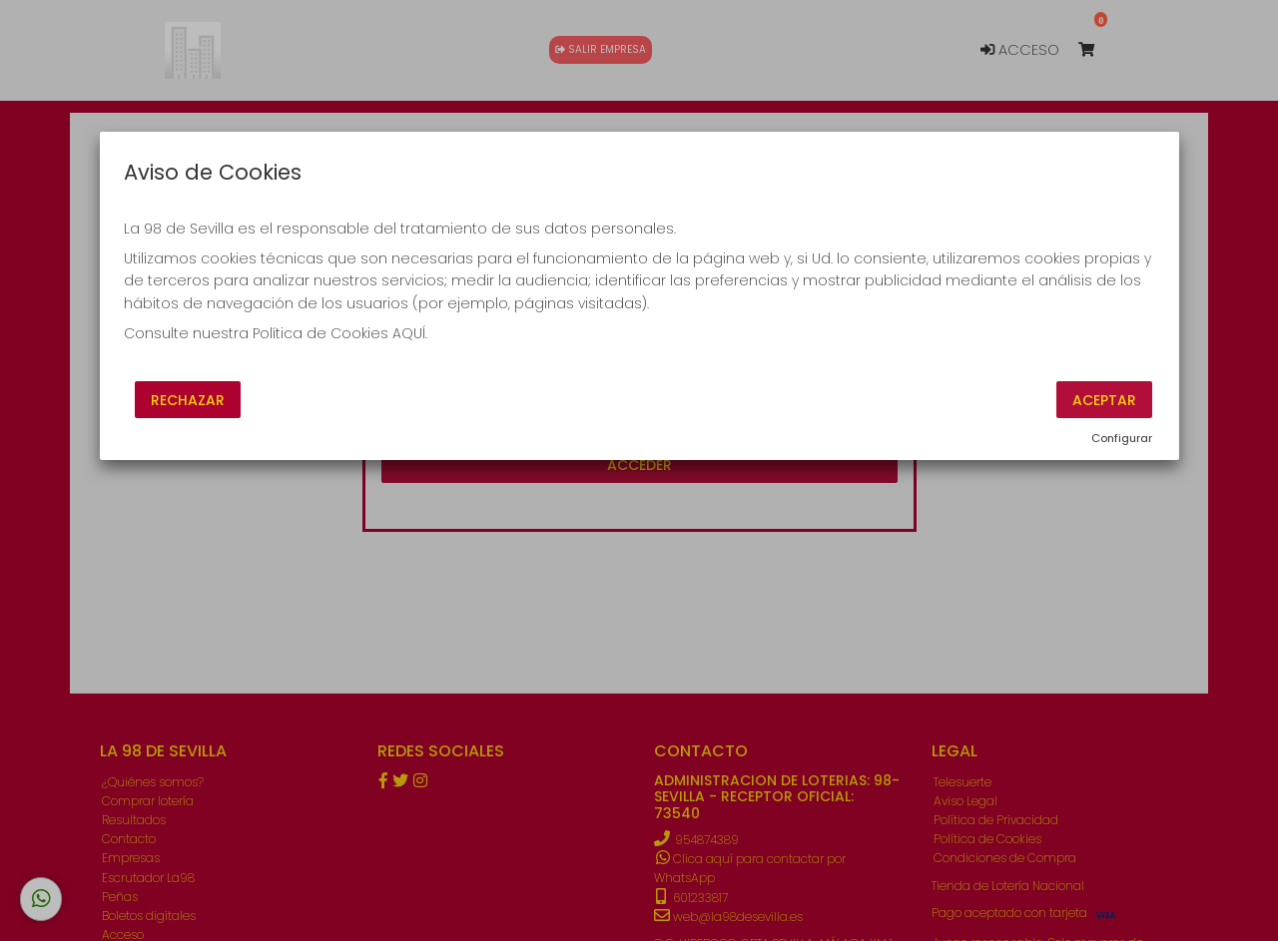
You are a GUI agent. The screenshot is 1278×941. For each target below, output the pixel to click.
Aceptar (1104, 399)
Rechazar (188, 399)
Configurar (1121, 438)
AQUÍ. (409, 333)
